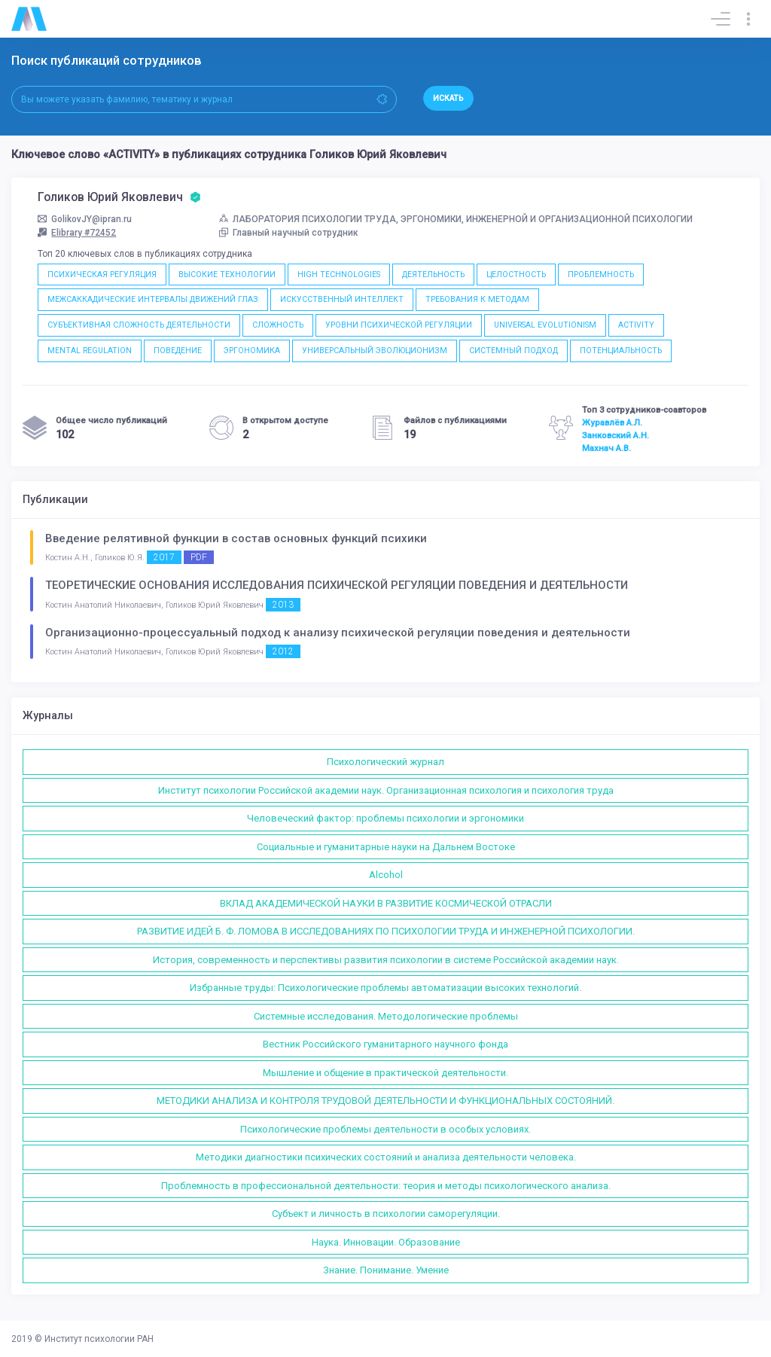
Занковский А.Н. (615, 435)
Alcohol (386, 874)
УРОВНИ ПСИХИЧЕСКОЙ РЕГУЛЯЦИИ (398, 325)
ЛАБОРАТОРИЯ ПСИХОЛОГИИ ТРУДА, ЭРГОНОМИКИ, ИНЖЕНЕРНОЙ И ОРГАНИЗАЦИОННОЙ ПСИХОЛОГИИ (456, 219)
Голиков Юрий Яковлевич (119, 197)
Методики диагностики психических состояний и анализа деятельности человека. (386, 1157)
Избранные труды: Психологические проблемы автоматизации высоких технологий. (385, 987)
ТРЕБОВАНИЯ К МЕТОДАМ (477, 299)
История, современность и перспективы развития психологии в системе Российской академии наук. (386, 959)
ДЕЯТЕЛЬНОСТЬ (433, 274)
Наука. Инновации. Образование (386, 1242)
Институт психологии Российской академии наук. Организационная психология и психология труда (386, 790)
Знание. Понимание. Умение (386, 1270)
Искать (448, 98)
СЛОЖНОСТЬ (277, 325)
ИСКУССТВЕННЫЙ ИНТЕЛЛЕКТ (342, 299)
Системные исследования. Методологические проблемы (386, 1016)
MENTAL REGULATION (89, 350)
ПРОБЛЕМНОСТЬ (601, 274)
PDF (198, 557)
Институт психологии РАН (99, 1339)
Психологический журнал (385, 761)
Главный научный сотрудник (288, 232)
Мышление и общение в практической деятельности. (385, 1072)
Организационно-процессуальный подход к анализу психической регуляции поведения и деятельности (337, 632)
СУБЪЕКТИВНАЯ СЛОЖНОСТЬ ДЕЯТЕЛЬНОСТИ (138, 325)
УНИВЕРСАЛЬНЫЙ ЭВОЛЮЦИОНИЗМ (374, 350)
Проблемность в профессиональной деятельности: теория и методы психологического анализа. (386, 1185)
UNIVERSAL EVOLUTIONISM (545, 325)
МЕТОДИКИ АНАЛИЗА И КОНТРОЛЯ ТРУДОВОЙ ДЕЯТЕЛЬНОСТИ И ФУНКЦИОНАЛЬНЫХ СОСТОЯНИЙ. (385, 1100)
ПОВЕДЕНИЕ (178, 350)
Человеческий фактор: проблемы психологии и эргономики (385, 818)
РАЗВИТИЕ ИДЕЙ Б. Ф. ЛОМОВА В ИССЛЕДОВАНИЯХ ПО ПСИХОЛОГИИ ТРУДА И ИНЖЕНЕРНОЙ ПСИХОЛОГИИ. (386, 931)
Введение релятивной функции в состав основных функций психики (236, 538)
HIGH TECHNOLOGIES (338, 274)
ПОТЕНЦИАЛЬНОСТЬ (621, 350)
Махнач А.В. (606, 448)
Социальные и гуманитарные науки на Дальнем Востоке (386, 846)
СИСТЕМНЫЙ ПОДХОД (513, 350)
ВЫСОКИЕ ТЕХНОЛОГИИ (227, 274)
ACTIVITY (636, 325)
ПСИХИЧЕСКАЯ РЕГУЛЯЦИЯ (102, 274)
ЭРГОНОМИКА (252, 350)
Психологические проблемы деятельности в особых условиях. (385, 1129)
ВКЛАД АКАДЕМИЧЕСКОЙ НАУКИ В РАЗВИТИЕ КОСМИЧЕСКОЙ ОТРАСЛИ (386, 903)
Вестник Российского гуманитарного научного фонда (385, 1044)
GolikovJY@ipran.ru (85, 219)
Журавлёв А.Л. (612, 422)
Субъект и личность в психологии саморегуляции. (386, 1213)
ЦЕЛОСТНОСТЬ (516, 274)
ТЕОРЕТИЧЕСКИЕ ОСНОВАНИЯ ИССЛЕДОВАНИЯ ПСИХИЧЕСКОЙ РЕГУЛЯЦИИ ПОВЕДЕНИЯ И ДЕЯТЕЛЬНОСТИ (336, 585)
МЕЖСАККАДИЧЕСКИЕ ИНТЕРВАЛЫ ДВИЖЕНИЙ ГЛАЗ (152, 299)
